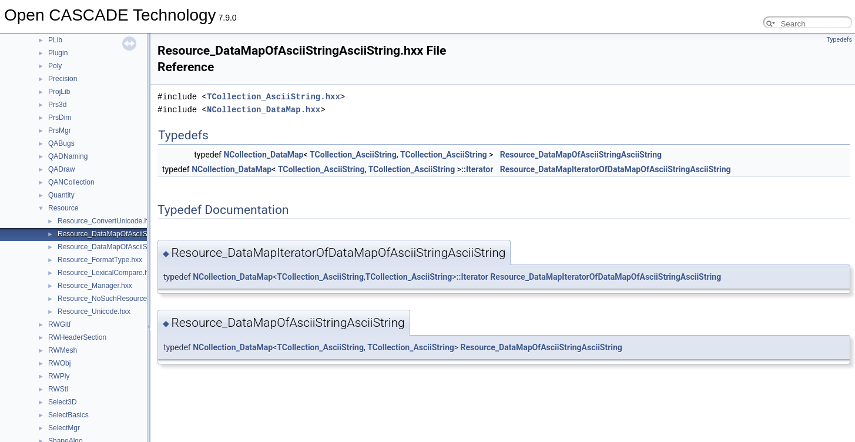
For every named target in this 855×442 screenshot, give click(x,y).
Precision (62, 79)
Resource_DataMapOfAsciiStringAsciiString (581, 154)
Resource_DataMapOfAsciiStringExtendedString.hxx (140, 247)
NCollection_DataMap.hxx (263, 109)
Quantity (61, 195)
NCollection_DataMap (263, 154)
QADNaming (68, 156)
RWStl (58, 389)
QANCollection (71, 182)
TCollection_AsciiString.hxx (273, 96)
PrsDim (59, 117)
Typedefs (839, 39)
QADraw (61, 169)
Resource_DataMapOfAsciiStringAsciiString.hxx (132, 234)
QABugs (61, 143)
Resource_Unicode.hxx (94, 311)
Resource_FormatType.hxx (100, 260)
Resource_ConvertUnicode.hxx (106, 221)
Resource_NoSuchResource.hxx (109, 298)
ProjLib (59, 92)
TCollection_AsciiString (353, 154)
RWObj (59, 363)
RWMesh (62, 350)
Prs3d (57, 105)
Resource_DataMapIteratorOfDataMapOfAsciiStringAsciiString (615, 169)
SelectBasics (68, 415)
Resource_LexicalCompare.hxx (107, 273)
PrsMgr (59, 130)
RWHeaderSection (77, 337)
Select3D (62, 402)
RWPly (58, 376)
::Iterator (477, 169)
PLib (55, 40)
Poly (55, 66)
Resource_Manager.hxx (95, 286)
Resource (63, 208)
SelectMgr (64, 428)
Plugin (58, 53)
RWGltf (59, 324)
